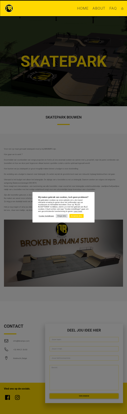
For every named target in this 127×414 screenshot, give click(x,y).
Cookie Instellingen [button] (46, 216)
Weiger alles (61, 216)
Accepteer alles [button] (76, 216)
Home (83, 8)
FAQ (113, 8)
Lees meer (78, 211)
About (99, 8)
